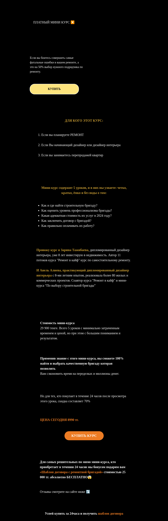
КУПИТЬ (54, 89)
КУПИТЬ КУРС (84, 436)
